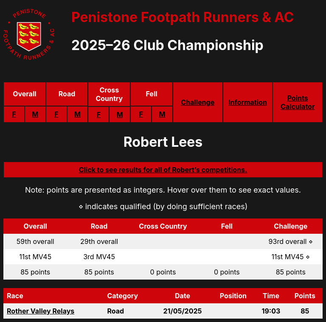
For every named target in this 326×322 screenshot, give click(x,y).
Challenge (197, 102)
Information (247, 102)
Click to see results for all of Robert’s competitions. (163, 169)
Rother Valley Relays (40, 311)
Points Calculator (298, 102)
